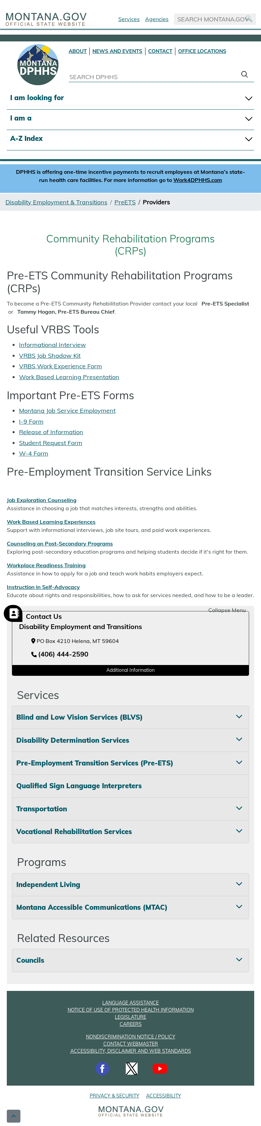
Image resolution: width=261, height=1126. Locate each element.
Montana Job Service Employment (67, 410)
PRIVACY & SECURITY (114, 1096)
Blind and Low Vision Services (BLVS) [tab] (79, 717)
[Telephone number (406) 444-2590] (59, 654)
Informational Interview (52, 345)
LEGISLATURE (130, 1017)
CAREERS (131, 1024)
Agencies (157, 19)
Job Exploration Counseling (41, 500)
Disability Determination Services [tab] (72, 740)
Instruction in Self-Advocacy (43, 587)
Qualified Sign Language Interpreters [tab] (79, 785)
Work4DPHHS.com (197, 180)
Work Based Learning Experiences (51, 521)
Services (129, 19)
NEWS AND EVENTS (117, 51)
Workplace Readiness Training (46, 565)
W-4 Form (33, 453)
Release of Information (51, 432)
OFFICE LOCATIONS (202, 51)
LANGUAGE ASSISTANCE (130, 1003)
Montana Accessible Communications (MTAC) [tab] (92, 907)
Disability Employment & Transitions (56, 202)
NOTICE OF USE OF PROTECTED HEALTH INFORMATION (131, 1010)
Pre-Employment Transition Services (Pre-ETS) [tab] (94, 763)
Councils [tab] (30, 960)
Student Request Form (50, 443)
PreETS (125, 202)
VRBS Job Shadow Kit (50, 355)
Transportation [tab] (41, 809)
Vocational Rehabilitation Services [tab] (74, 831)
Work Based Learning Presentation (69, 377)
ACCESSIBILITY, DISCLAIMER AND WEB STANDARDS (130, 1051)
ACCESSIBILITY (163, 1096)
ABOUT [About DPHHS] (78, 51)
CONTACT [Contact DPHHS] (160, 51)
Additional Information (130, 670)
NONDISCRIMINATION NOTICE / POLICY (130, 1037)
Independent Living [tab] (48, 884)
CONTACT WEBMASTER (130, 1044)
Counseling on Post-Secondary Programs (60, 543)
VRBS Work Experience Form (60, 366)
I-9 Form (31, 421)
